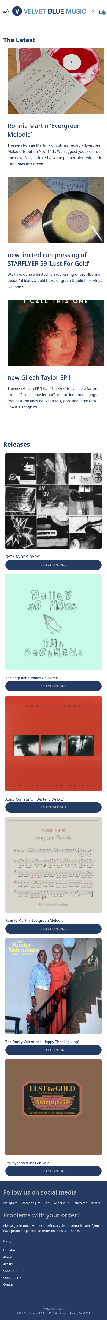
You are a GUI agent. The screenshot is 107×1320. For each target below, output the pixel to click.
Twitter (95, 1203)
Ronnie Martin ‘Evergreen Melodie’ (44, 130)
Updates (9, 1250)
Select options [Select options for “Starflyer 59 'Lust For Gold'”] (53, 1171)
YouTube (43, 1203)
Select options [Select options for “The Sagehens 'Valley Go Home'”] (53, 686)
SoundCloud (60, 1203)
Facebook (27, 1203)
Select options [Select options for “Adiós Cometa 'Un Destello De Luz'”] (53, 807)
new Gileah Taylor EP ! (39, 377)
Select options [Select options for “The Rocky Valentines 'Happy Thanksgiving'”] (53, 1050)
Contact (9, 1284)
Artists (8, 1264)
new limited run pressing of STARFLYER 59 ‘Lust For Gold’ (48, 259)
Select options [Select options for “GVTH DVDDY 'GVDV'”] (53, 565)
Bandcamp (80, 1203)
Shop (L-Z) (10, 1278)
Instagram (10, 1203)
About (7, 1257)
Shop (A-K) (10, 1271)
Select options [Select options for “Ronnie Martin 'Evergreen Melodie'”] (53, 929)
